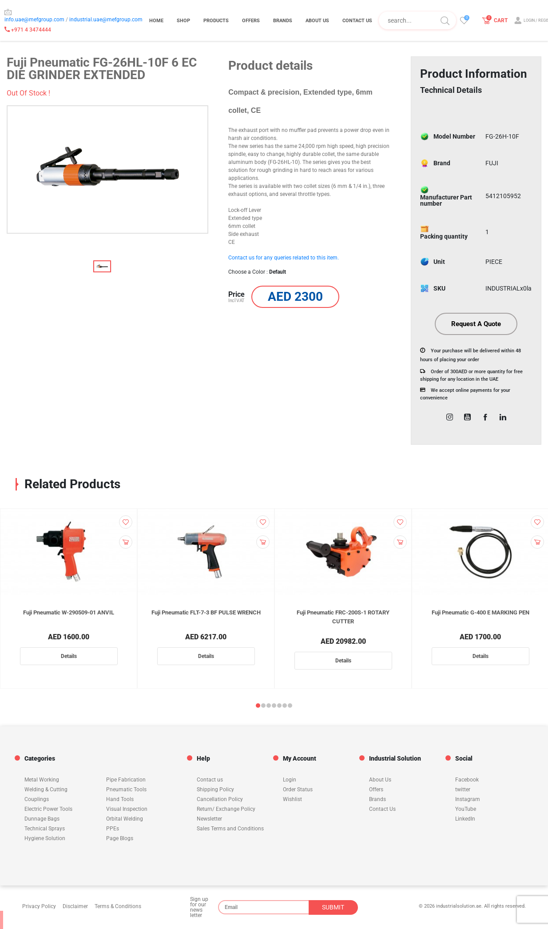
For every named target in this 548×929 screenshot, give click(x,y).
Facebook (467, 780)
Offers (376, 789)
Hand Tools (120, 799)
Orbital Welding (124, 819)
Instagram (467, 799)
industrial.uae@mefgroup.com (106, 19)
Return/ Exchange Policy (226, 809)
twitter (462, 789)
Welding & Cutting (46, 789)
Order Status (298, 789)
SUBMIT (333, 907)
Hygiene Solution (44, 838)
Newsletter (209, 819)
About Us (380, 780)
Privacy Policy (39, 906)
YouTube (465, 809)
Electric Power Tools (48, 809)
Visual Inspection (126, 809)
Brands (377, 799)
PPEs (112, 828)
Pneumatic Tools (126, 789)
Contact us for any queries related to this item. (283, 257)
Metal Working (41, 780)
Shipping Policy (215, 789)
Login (289, 780)
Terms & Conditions (118, 906)
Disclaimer (75, 906)
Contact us (210, 780)
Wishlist (292, 799)
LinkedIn (465, 819)
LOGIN (529, 21)
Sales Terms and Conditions (230, 828)
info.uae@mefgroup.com (34, 19)
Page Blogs (119, 838)
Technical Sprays (44, 828)
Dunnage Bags (42, 819)
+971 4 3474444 (27, 30)
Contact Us (382, 809)
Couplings (36, 799)
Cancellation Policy (220, 799)
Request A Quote (476, 324)
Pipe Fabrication (126, 780)
